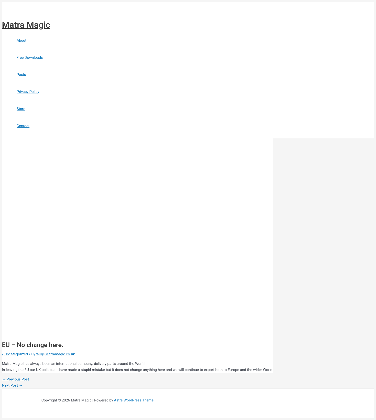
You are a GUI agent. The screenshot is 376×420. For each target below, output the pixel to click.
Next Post (12, 385)
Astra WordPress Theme (134, 400)
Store (21, 109)
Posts (21, 74)
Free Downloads (30, 57)
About (21, 40)
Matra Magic (26, 25)
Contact (23, 126)
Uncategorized (16, 354)
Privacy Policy (28, 92)
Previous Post (15, 379)
